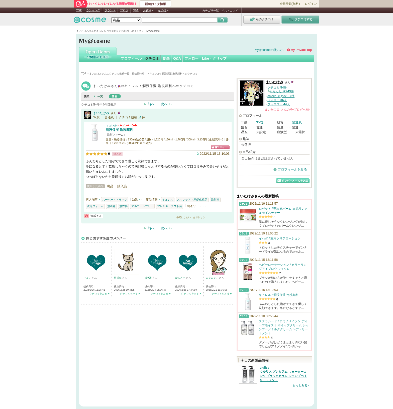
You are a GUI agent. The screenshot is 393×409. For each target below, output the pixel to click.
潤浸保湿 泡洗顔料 (119, 130)
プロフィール (131, 58)
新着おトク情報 (155, 4)
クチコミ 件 (277, 87)
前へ (151, 104)
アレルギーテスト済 (169, 206)
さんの (287, 109)
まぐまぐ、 (212, 277)
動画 (166, 58)
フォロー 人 (277, 100)
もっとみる (300, 385)
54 (139, 117)
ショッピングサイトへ (220, 147)
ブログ (124, 10)
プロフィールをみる (292, 169)
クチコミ (152, 58)
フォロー (191, 58)
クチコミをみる (98, 293)
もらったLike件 (282, 91)
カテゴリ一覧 (210, 10)
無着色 (111, 206)
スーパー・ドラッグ (114, 199)
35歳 (259, 122)
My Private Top (301, 50)
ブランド (110, 10)
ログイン (311, 4)
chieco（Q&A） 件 (280, 96)
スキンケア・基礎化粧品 (192, 199)
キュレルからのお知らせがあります (127, 125)
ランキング (93, 10)
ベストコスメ (230, 10)
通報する (93, 216)
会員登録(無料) (290, 4)
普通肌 (297, 122)
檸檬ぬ (118, 277)
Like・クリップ (214, 58)
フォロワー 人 (278, 104)
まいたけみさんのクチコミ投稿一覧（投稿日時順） (118, 73)
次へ (164, 104)
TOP (79, 10)
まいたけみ (101, 113)
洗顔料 (215, 199)
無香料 (123, 206)
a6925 (148, 277)
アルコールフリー (142, 206)
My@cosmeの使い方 (269, 50)
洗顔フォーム (115, 134)
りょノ (87, 277)
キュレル (111, 125)
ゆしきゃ (180, 277)
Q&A (136, 10)
